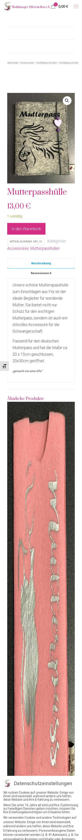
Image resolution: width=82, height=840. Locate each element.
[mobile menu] (76, 6)
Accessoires (18, 248)
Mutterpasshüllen (45, 248)
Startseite (12, 62)
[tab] (41, 262)
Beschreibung (41, 263)
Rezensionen (41, 273)
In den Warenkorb (26, 228)
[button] (67, 100)
